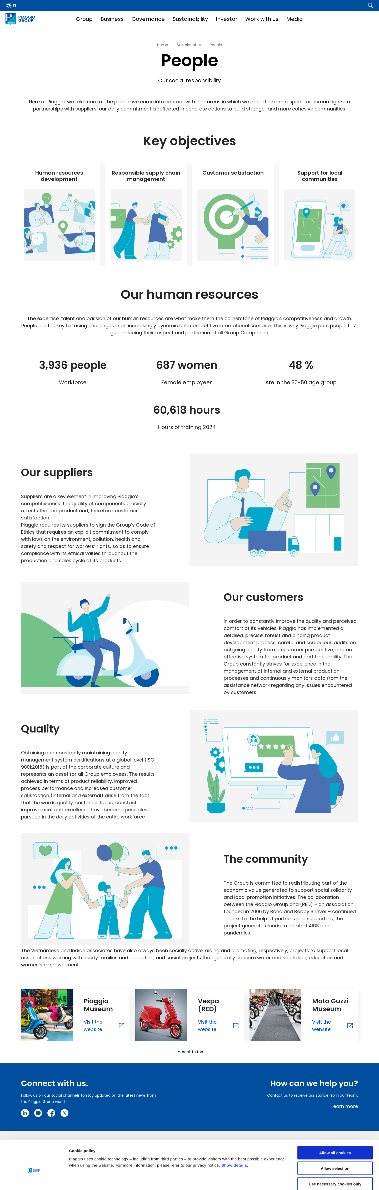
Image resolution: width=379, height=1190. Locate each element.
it (15, 5)
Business (112, 19)
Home (162, 44)
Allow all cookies (335, 1125)
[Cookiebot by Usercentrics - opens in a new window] (34, 1180)
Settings (272, 1179)
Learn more (344, 1106)
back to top (192, 1051)
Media (294, 19)
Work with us (261, 19)
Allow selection (335, 1141)
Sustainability (190, 19)
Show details (234, 1137)
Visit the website (93, 1026)
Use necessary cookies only (335, 1156)
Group (84, 19)
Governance (148, 19)
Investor (226, 19)
